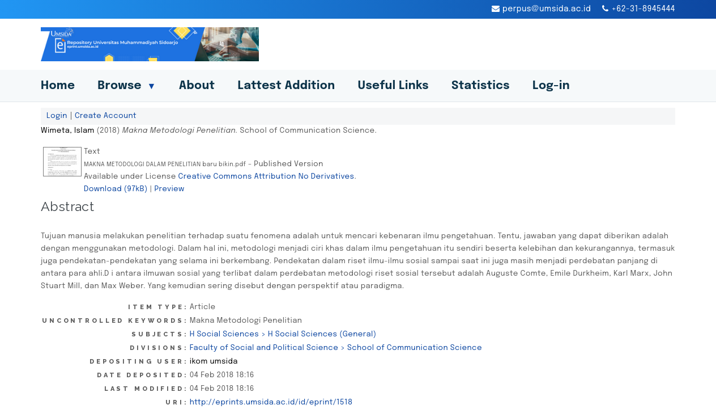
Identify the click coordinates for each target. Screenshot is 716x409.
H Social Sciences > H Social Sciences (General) (283, 334)
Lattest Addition (286, 86)
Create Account (106, 116)
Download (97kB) (116, 189)
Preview (169, 189)
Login (56, 116)
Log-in (551, 86)
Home (58, 86)
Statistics (480, 86)
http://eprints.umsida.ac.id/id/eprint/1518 (271, 402)
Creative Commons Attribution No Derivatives (266, 176)
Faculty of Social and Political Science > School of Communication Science (336, 348)
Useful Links (393, 86)
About (197, 86)
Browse (126, 86)
